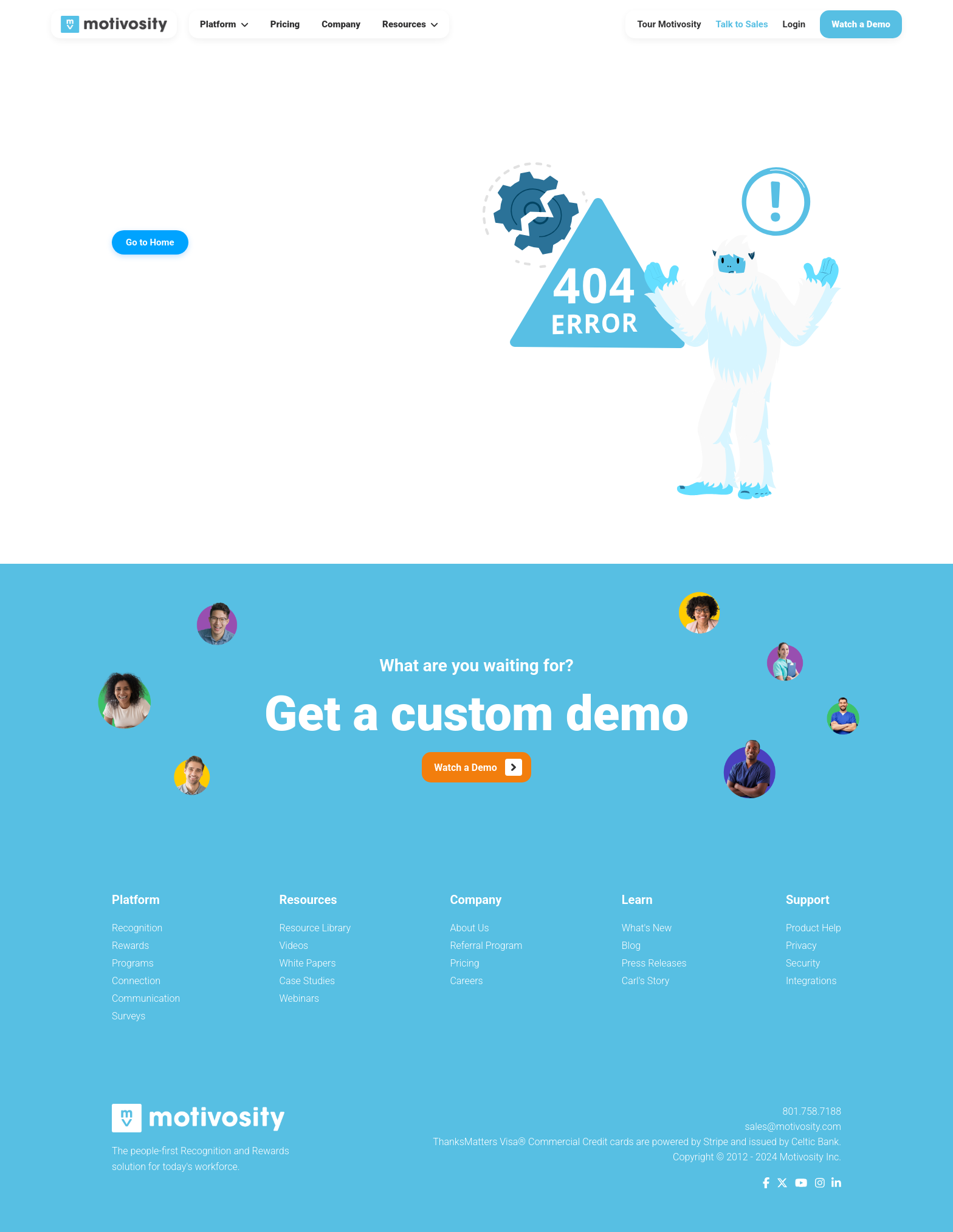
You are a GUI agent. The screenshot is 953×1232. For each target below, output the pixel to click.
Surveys (128, 1016)
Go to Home (150, 242)
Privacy (801, 945)
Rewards (130, 945)
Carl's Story (646, 981)
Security (803, 963)
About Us (469, 928)
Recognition (137, 928)
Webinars (300, 998)
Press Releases (654, 963)
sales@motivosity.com (793, 1126)
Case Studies (307, 981)
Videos (294, 945)
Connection (136, 981)
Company (341, 24)
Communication (146, 998)
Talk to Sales (742, 24)
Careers (466, 981)
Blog (631, 945)
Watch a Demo (860, 24)
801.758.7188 (812, 1111)
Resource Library (315, 928)
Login (794, 24)
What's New (647, 928)
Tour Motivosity (669, 24)
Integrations (811, 981)
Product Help (813, 928)
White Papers (308, 963)
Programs (133, 963)
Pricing (285, 24)
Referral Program (486, 945)
